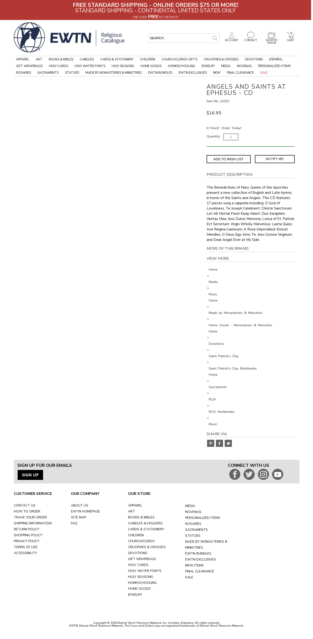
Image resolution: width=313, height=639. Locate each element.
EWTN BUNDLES (198, 553)
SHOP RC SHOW (271, 40)
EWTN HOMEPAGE (85, 511)
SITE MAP (78, 517)
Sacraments (48, 73)
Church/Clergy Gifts (179, 59)
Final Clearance (240, 73)
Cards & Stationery (117, 59)
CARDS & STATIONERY (146, 529)
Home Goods (151, 66)
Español (276, 59)
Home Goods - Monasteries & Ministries (240, 325)
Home (213, 269)
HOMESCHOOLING (142, 582)
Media (226, 66)
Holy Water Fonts (90, 66)
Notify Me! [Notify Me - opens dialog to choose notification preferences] (275, 159)
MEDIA (190, 506)
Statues (72, 73)
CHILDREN (136, 535)
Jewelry (208, 66)
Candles (87, 59)
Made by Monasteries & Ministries (113, 73)
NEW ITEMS (194, 565)
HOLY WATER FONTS (144, 571)
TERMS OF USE (26, 547)
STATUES (192, 535)
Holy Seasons (123, 66)
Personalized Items (274, 66)
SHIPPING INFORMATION (33, 523)
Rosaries (23, 73)
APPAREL (135, 505)
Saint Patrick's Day (223, 356)
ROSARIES (193, 524)
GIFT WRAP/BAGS (142, 559)
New (216, 73)
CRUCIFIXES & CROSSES (147, 547)
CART (290, 39)
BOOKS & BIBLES (141, 517)
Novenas (244, 66)
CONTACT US (24, 505)
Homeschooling (181, 66)
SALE (189, 577)
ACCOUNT (231, 39)
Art (39, 59)
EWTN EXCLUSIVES (200, 559)
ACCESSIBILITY (25, 553)
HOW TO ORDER (27, 511)
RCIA (212, 399)
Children (147, 59)
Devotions (254, 59)
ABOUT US (79, 505)
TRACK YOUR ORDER (30, 517)
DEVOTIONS (137, 553)
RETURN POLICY (26, 529)
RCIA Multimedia (221, 412)
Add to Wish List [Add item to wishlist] (228, 159)
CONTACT (250, 39)
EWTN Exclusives (193, 73)
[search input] (184, 38)
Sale (264, 73)
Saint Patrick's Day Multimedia (233, 368)
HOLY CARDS (138, 565)
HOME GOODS (139, 588)
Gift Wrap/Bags (29, 66)
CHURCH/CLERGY (141, 541)
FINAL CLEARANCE (199, 571)
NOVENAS (193, 512)
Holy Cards (58, 66)
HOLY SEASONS (140, 577)
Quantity (213, 136)
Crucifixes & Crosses (221, 59)
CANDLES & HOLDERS (145, 523)
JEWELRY (135, 594)
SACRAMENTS (196, 529)
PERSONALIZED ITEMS (202, 518)
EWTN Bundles (160, 73)
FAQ (74, 523)
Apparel (22, 59)
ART (131, 511)
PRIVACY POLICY (27, 541)
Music (213, 294)
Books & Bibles (61, 59)
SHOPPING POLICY (28, 535)
